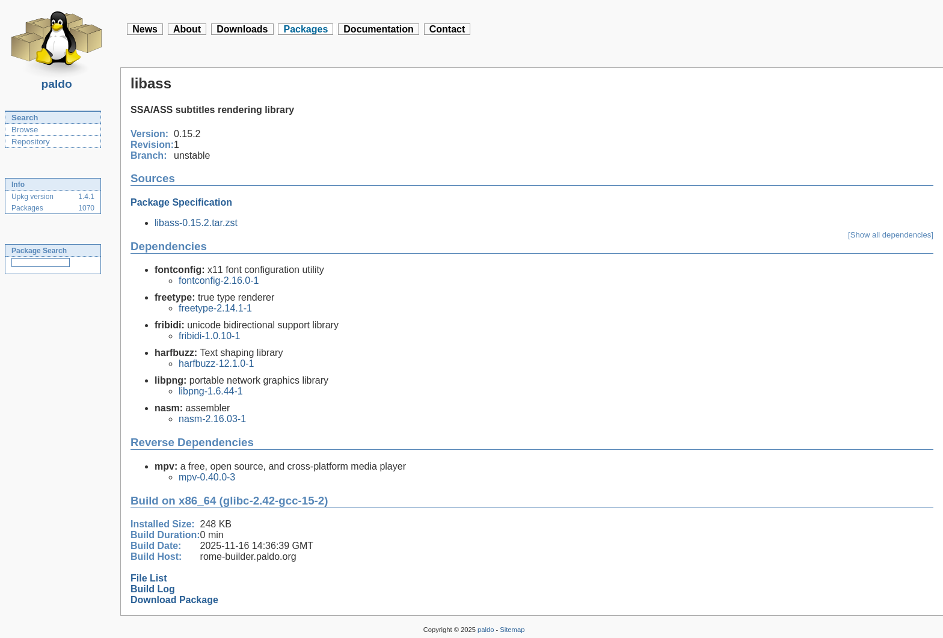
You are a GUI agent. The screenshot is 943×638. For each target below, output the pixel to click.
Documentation (378, 29)
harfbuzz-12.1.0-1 (216, 363)
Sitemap (512, 629)
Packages (305, 29)
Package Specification (181, 202)
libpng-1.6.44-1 (211, 391)
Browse (24, 129)
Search (24, 117)
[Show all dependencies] (890, 234)
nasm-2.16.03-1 (212, 419)
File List (149, 578)
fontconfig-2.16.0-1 (219, 280)
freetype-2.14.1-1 (215, 308)
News (145, 29)
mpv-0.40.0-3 (207, 477)
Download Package (174, 600)
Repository (30, 141)
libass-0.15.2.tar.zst (196, 223)
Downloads (242, 29)
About (187, 29)
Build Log (153, 589)
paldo (56, 80)
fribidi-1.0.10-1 (209, 336)
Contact (447, 29)
